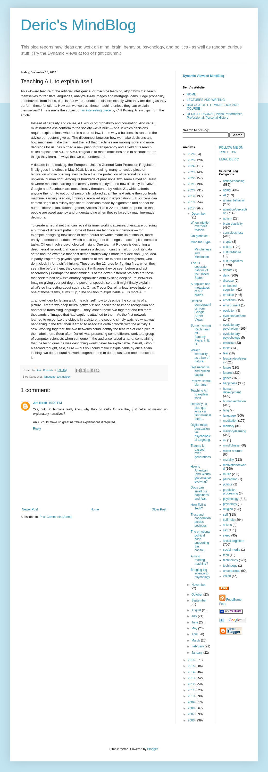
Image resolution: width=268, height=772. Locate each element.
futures (228, 373)
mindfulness (231, 445)
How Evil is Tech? (198, 506)
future (227, 367)
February (198, 646)
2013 (192, 678)
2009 (192, 702)
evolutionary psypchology (231, 335)
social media (231, 549)
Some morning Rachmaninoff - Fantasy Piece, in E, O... (201, 335)
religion (228, 509)
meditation (230, 420)
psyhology (230, 504)
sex (225, 530)
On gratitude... (200, 236)
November (198, 585)
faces (227, 348)
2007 (192, 714)
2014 (192, 672)
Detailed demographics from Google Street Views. (201, 310)
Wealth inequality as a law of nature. (200, 355)
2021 (192, 184)
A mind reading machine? (199, 560)
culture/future (232, 252)
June (195, 622)
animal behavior (234, 200)
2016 (192, 660)
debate (228, 270)
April (194, 634)
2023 (192, 172)
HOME (191, 94)
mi (225, 440)
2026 (192, 154)
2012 (192, 684)
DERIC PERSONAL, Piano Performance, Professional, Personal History (215, 115)
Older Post (159, 509)
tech (226, 555)
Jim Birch (40, 403)
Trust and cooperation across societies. (201, 520)
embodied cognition (230, 287)
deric (226, 275)
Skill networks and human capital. (200, 371)
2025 (192, 160)
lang (226, 410)
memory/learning (234, 431)
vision (227, 576)
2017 (192, 208)
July (194, 616)
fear (226, 353)
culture (227, 247)
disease (228, 280)
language (49, 376)
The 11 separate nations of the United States (200, 270)
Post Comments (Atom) (55, 517)
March (196, 640)
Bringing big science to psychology (200, 573)
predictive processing (230, 491)
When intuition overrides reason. (200, 226)
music (227, 474)
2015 (192, 666)
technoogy (230, 565)
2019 (192, 196)
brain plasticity (233, 223)
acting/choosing (234, 181)
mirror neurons (233, 451)
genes (227, 378)
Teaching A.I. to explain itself (199, 394)
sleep (227, 535)
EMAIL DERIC (229, 159)
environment (231, 305)
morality (228, 459)
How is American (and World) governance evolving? (201, 474)
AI (224, 195)
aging (227, 190)
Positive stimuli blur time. (201, 382)
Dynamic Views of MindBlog (203, 76)
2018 (192, 202)
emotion (228, 295)
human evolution (234, 401)
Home (95, 509)
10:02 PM (55, 403)
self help (229, 520)
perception (230, 479)
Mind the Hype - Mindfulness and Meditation (201, 249)
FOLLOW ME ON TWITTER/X (231, 150)
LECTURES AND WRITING (206, 100)
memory (228, 426)
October (197, 594)
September (199, 600)
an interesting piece (96, 110)
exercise (229, 343)
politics (228, 484)
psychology (231, 499)
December (198, 213)
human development (232, 390)
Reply (37, 428)
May (194, 628)
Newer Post (30, 509)
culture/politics (233, 261)
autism (227, 218)
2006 (192, 720)
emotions (229, 300)
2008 (192, 708)
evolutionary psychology (231, 326)
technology (63, 376)
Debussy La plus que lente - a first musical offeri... (201, 411)
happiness (230, 383)
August (196, 610)
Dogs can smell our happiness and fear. (200, 493)
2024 (192, 166)
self (225, 514)
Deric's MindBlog (78, 25)
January (197, 652)
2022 (192, 178)
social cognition (233, 541)
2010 (192, 696)
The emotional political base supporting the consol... (200, 541)
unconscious (231, 571)
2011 (192, 690)
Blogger (152, 749)
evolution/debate (234, 316)
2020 (192, 190)
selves (227, 525)
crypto (227, 241)
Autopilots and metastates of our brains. (200, 289)
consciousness (233, 232)
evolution (229, 310)
